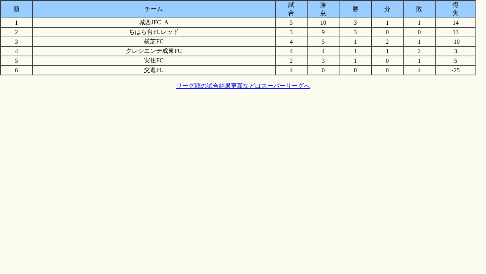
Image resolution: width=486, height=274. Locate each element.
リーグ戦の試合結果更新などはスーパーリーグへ (243, 86)
